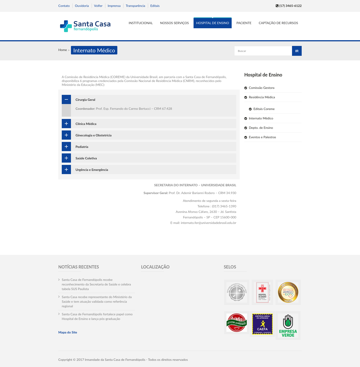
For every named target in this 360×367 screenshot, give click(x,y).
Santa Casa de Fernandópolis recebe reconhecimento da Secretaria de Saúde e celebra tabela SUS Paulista (96, 284)
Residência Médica (262, 97)
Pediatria (82, 147)
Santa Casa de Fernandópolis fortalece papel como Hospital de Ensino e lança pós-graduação (97, 316)
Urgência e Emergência (92, 170)
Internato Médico (261, 118)
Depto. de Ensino (261, 128)
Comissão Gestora (261, 88)
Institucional (141, 23)
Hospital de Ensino (212, 23)
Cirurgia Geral (85, 100)
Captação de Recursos (278, 23)
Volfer (98, 6)
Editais (155, 6)
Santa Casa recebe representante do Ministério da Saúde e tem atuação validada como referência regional (97, 301)
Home (62, 50)
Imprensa (114, 6)
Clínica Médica (86, 124)
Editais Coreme (264, 109)
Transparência (135, 6)
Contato (64, 6)
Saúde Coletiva (86, 158)
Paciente (243, 23)
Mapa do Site (67, 332)
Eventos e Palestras (262, 137)
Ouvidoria (82, 6)
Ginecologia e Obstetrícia (94, 135)
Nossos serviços (174, 23)
